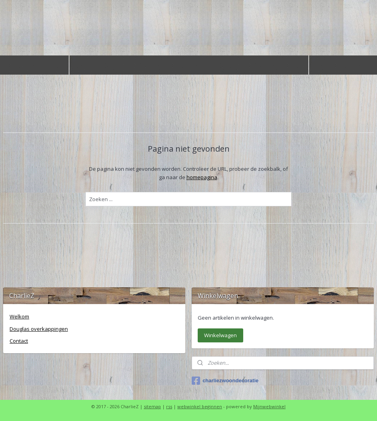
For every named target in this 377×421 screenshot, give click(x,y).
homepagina (202, 177)
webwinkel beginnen (199, 406)
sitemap (152, 406)
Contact (19, 340)
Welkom (19, 316)
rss (169, 406)
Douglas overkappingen (39, 328)
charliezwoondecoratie (225, 380)
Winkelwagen (220, 335)
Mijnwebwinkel (269, 406)
